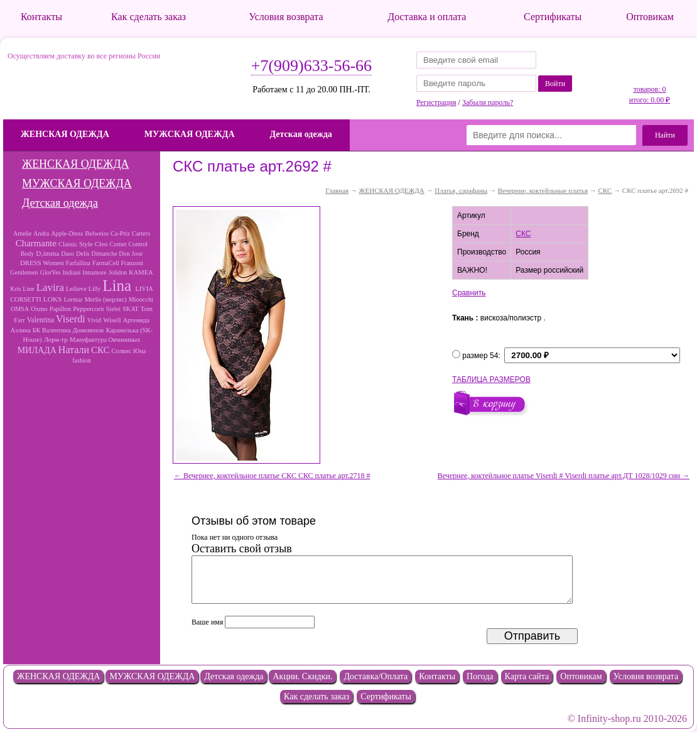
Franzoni (132, 262)
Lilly (94, 288)
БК (36, 330)
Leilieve (76, 288)
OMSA (20, 308)
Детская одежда (301, 134)
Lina (118, 285)
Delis (82, 253)
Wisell (112, 320)
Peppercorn (88, 308)
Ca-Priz (120, 233)
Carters (141, 233)
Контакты (41, 16)
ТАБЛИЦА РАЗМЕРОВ (491, 379)
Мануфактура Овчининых (105, 339)
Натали (73, 349)
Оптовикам (650, 16)
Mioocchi (141, 299)
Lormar (72, 299)
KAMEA (141, 272)
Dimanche (105, 253)
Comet (118, 244)
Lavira (50, 287)
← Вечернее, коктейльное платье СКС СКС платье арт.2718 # (272, 475)
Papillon (61, 308)
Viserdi (70, 319)
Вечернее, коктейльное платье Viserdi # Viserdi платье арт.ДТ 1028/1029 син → (563, 475)
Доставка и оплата (426, 16)
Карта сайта (527, 676)
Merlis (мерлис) (106, 299)
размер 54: (481, 355)
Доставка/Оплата (375, 676)
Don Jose (131, 253)
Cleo (101, 244)
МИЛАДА (37, 350)
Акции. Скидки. (302, 676)
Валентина (56, 330)
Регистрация (436, 102)
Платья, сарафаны (461, 190)
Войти (555, 83)
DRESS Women (42, 262)
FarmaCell (105, 262)
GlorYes (50, 272)
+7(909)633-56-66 (311, 66)
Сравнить (468, 292)
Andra (41, 233)
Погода (480, 676)
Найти (665, 135)
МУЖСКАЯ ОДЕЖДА (189, 134)
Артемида (136, 320)
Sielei (113, 308)
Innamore (94, 272)
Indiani (72, 272)
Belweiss (97, 233)
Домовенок (88, 330)
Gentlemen (24, 272)
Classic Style (75, 244)
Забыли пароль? (487, 102)
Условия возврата (286, 16)
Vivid (94, 320)
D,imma (47, 253)
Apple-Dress (67, 233)
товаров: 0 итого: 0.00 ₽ (649, 94)
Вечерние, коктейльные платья (543, 190)
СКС (100, 350)
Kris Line (22, 288)
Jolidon (118, 272)
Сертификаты (552, 16)
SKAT (130, 308)
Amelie (23, 233)
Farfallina (78, 262)
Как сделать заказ (148, 16)
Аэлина (21, 330)
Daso (67, 253)
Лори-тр (56, 339)
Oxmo (39, 308)
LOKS (52, 299)
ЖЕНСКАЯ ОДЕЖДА (65, 134)
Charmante (36, 243)
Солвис (121, 350)
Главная (336, 190)
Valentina (40, 320)
